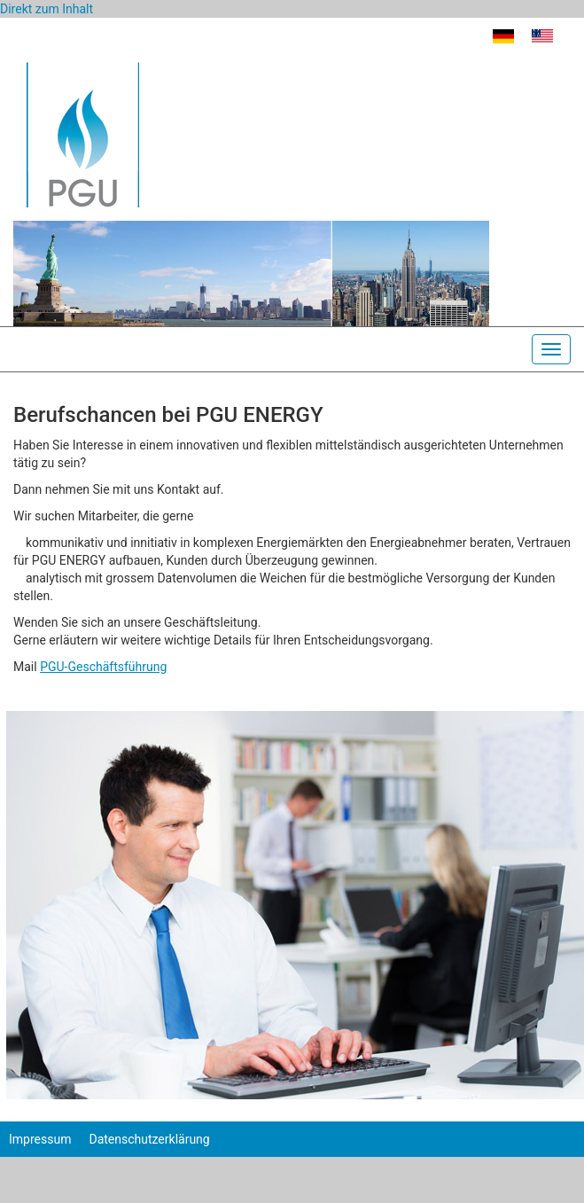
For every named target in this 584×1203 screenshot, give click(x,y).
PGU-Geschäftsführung (103, 667)
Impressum (40, 1139)
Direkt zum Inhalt (46, 9)
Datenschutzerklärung (149, 1139)
